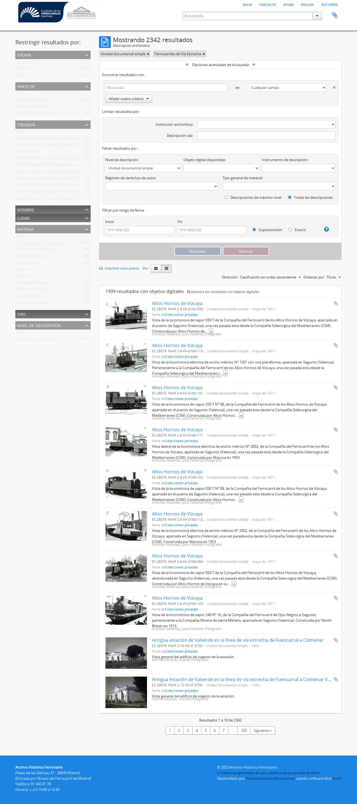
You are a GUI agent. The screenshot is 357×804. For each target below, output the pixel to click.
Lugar (23, 217)
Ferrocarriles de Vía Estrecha (39, 243)
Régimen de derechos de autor (130, 177)
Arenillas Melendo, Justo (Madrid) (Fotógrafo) (53, 159)
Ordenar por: (314, 277)
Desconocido (27, 152)
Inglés (21, 76)
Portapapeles (335, 15)
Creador (26, 124)
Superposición (267, 229)
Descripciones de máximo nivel (252, 197)
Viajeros (23, 277)
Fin (179, 221)
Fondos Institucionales (35, 114)
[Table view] (166, 269)
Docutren (329, 4)
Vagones (23, 270)
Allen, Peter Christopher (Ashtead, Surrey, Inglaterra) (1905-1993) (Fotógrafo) (79, 185)
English (307, 4)
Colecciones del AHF (33, 107)
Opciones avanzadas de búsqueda (220, 64)
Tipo (21, 314)
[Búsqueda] (166, 87)
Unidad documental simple (38, 339)
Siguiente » (263, 730)
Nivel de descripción (39, 325)
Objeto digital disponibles (205, 159)
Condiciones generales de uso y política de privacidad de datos (268, 772)
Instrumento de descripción (285, 159)
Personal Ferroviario (33, 283)
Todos (21, 94)
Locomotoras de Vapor (35, 250)
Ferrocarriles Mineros (34, 303)
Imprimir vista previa (119, 268)
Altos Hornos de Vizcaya (177, 303)
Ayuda (288, 4)
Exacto (297, 229)
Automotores (27, 263)
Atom (337, 778)
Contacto (267, 4)
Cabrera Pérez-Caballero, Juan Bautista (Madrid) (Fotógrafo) (65, 139)
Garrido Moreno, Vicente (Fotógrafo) (46, 199)
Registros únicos (30, 62)
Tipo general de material (242, 177)
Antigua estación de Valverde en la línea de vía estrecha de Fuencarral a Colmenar (238, 640)
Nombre (25, 209)
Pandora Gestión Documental (270, 778)
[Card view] (156, 269)
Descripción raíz (180, 135)
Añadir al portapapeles (336, 303)
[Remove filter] (148, 54)
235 (244, 730)
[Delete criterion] (331, 86)
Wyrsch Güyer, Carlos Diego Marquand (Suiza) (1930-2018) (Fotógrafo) (73, 165)
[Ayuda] (324, 229)
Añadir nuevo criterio (129, 98)
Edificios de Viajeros (32, 290)
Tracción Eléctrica (30, 297)
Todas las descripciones (310, 197)
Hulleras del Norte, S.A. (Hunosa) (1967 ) (49, 172)
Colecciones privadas (33, 100)
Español (23, 69)
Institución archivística (174, 124)
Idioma (24, 54)
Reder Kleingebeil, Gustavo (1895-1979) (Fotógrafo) (58, 192)
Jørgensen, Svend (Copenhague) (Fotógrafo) (52, 179)
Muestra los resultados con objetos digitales (223, 291)
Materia (25, 229)
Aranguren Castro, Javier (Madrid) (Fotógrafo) (53, 145)
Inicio (247, 4)
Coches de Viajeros (31, 257)
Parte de (26, 86)
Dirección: (230, 277)
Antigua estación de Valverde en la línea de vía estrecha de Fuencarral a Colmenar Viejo (243, 679)
